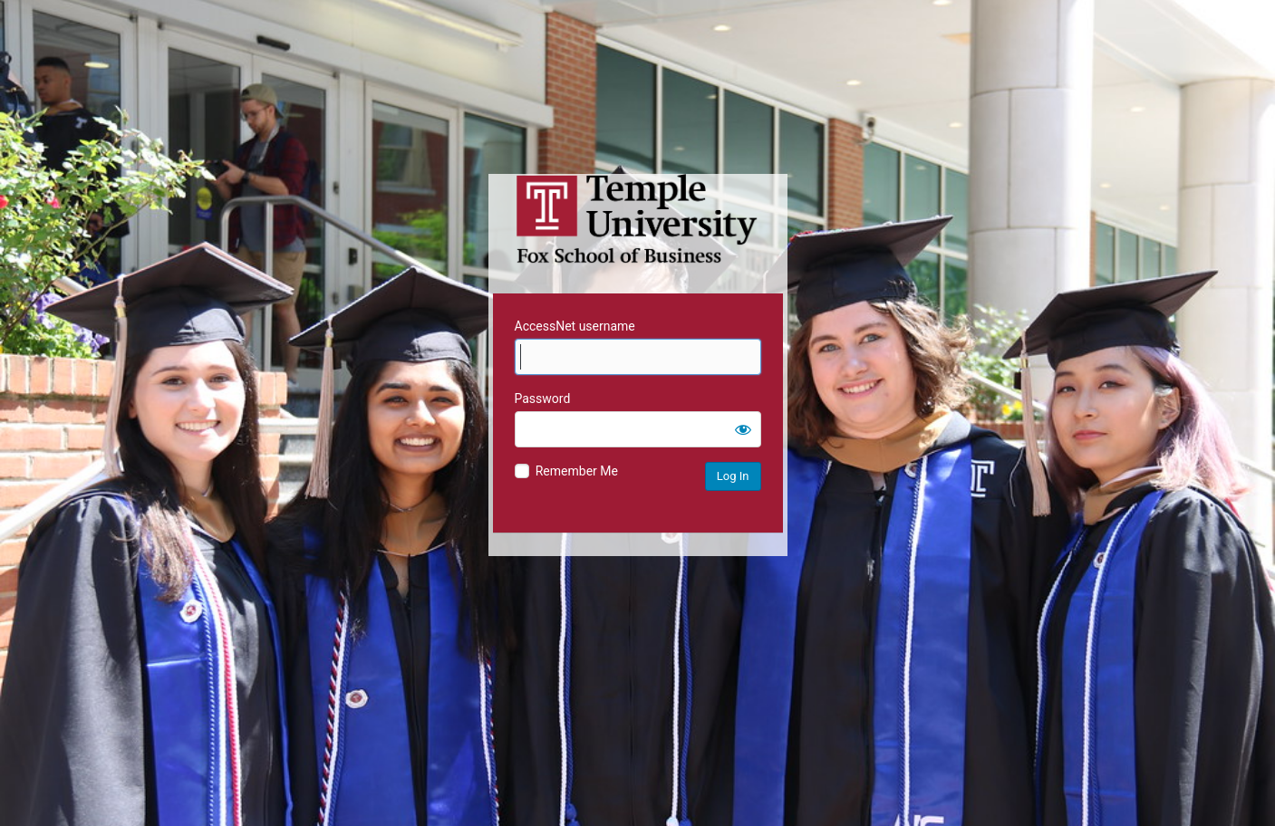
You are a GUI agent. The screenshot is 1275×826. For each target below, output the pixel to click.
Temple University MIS (638, 219)
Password (543, 398)
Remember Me (577, 471)
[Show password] (743, 429)
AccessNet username (575, 326)
